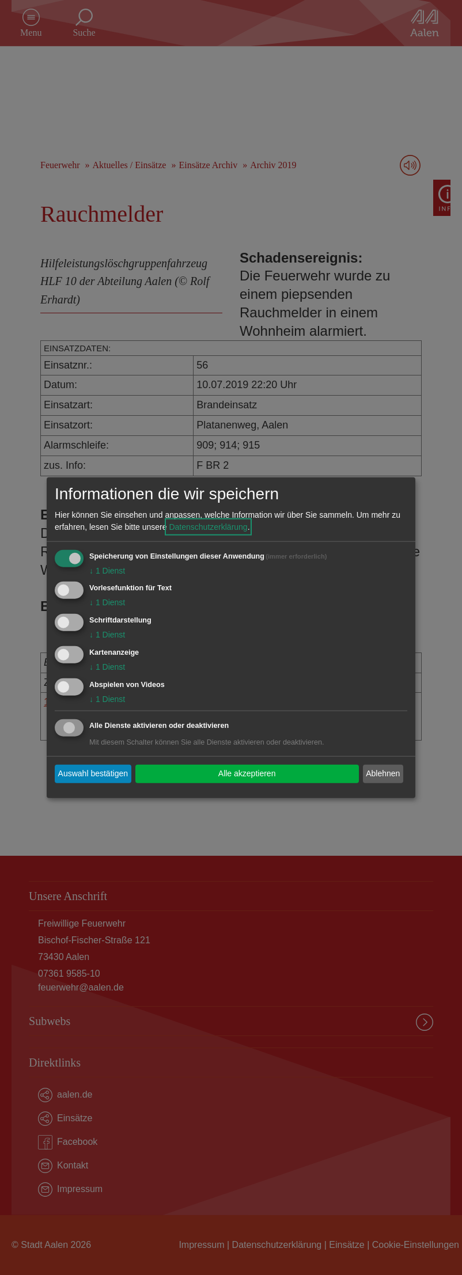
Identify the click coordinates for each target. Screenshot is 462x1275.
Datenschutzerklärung (208, 526)
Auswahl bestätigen (93, 773)
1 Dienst (107, 570)
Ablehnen (383, 773)
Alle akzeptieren (247, 773)
